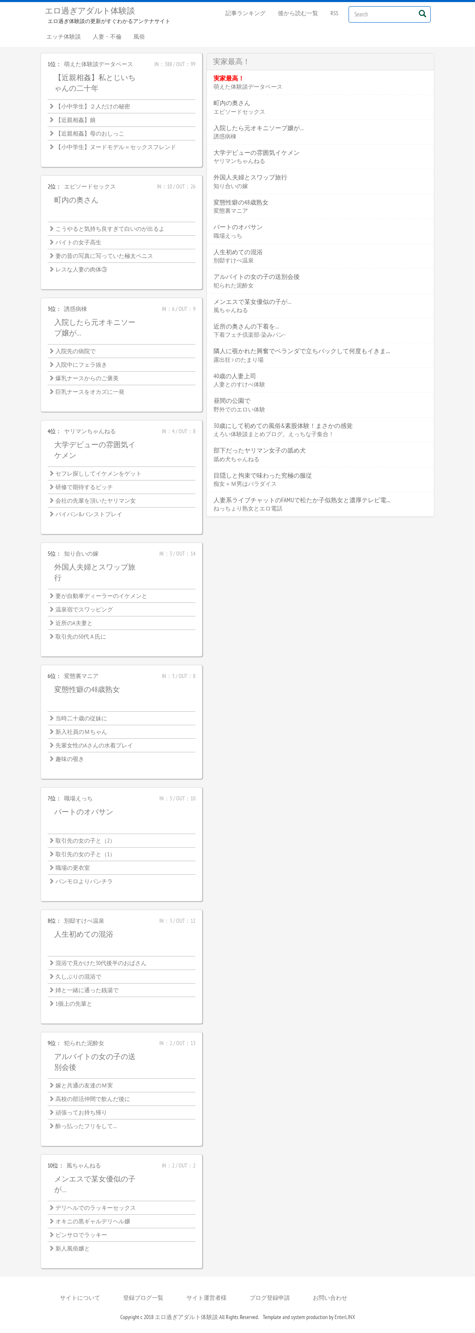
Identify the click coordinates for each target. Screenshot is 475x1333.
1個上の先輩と (73, 1004)
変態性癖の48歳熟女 (87, 689)
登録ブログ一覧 (143, 1298)
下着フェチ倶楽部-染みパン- (249, 335)
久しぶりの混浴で (78, 977)
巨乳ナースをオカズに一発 (89, 392)
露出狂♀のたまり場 (238, 360)
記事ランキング (245, 13)
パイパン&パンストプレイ (88, 514)
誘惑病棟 (75, 309)
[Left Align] (423, 13)
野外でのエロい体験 (239, 410)
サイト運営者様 (206, 1298)
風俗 (140, 37)
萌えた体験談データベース (98, 64)
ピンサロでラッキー (81, 1235)
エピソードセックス (90, 187)
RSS (334, 13)
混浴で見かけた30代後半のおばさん (101, 963)
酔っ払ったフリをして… (86, 1126)
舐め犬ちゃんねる (236, 459)
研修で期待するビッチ (84, 487)
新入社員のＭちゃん (81, 732)
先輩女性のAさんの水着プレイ (94, 745)
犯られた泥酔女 (84, 1043)
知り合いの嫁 (81, 554)
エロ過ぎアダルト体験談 (90, 10)
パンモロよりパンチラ (84, 881)
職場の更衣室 (72, 868)
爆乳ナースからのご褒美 (87, 378)
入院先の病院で (75, 351)
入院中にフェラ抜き (81, 365)
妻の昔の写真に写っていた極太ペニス (104, 256)
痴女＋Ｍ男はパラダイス (245, 484)
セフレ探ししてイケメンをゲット (98, 474)
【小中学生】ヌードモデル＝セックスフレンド (115, 147)
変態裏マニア (81, 676)
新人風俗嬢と (72, 1249)
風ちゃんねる (84, 1166)
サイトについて (80, 1298)
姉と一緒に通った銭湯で (87, 990)
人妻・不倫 (108, 37)
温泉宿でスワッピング (84, 610)
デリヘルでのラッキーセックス (95, 1208)
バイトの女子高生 (78, 242)
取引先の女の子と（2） (85, 841)
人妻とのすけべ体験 (239, 384)
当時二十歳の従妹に (81, 718)
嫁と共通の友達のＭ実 (84, 1085)
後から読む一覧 (298, 13)
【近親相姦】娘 (75, 120)
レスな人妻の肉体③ (81, 269)
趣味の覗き (69, 759)
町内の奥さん (76, 200)
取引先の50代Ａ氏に (80, 637)
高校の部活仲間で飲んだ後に (92, 1099)
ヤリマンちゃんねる (90, 431)
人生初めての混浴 (83, 934)
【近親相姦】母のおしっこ (89, 134)
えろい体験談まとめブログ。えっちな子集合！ (273, 434)
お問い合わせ (330, 1298)
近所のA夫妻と (74, 623)
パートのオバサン (83, 812)
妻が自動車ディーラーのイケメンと (101, 596)
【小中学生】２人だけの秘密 (92, 106)
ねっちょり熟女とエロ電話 (247, 509)
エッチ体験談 (64, 37)
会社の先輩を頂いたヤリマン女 (95, 501)
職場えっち (78, 798)
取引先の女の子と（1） (85, 854)
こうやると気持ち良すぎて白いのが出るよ (110, 229)
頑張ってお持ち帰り (81, 1113)
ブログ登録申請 (270, 1298)
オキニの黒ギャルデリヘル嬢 (92, 1221)
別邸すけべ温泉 (84, 921)
